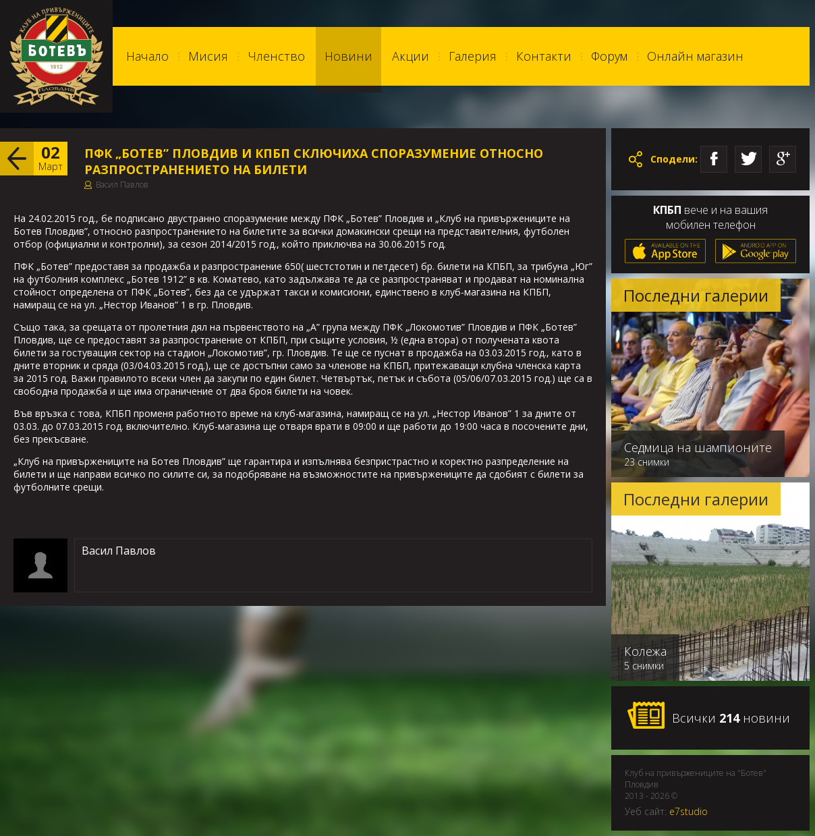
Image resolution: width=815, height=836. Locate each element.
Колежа (645, 651)
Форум (609, 56)
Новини (348, 56)
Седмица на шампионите (698, 447)
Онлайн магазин (695, 56)
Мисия (208, 56)
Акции (410, 56)
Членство (276, 56)
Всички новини (708, 716)
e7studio (688, 811)
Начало (147, 56)
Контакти (543, 56)
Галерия (473, 56)
